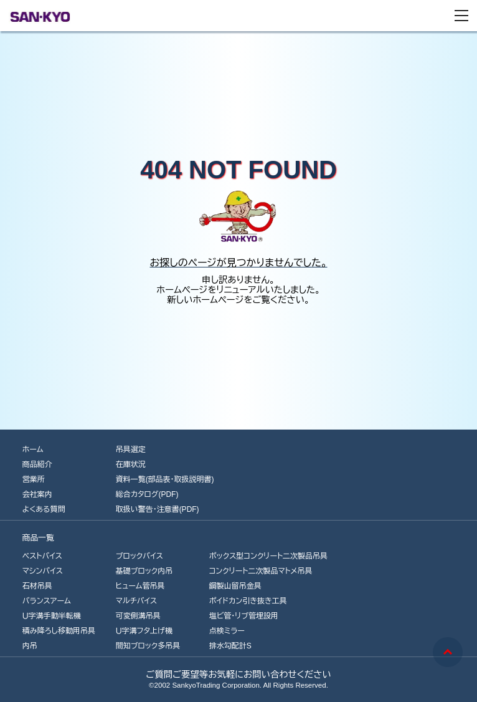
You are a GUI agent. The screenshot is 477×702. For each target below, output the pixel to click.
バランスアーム (46, 601)
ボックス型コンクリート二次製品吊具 (268, 556)
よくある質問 (43, 509)
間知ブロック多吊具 (148, 646)
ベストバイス (42, 556)
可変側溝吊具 (138, 616)
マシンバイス (42, 571)
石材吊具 (37, 586)
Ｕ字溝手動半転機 (51, 616)
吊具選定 (131, 449)
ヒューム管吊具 (140, 586)
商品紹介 (37, 464)
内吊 (29, 646)
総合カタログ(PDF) (147, 494)
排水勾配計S (230, 646)
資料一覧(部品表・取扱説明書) (165, 479)
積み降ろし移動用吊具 (58, 631)
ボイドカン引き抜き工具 (248, 601)
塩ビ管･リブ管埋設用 (243, 616)
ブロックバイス (139, 556)
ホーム (33, 449)
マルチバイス (137, 601)
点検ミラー (227, 631)
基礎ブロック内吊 (144, 571)
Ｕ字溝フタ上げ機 (144, 631)
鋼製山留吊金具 (235, 586)
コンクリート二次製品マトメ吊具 (261, 571)
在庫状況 (131, 464)
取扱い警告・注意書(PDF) (157, 509)
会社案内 (37, 494)
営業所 (33, 479)
